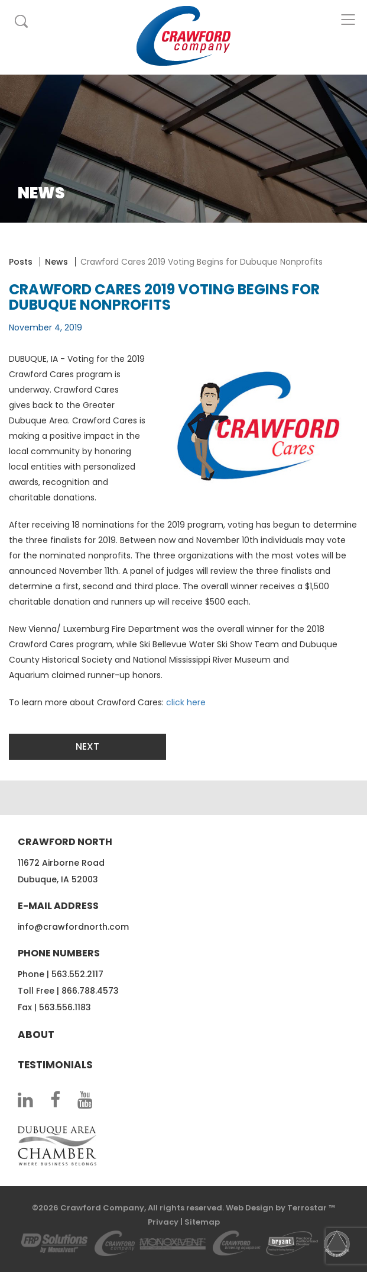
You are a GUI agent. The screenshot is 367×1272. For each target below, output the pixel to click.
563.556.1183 (65, 1007)
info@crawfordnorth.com (73, 927)
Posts (21, 262)
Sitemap (202, 1222)
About (36, 1034)
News (56, 262)
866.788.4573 (90, 991)
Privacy (163, 1222)
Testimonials (55, 1065)
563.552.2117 (77, 974)
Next (87, 746)
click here (186, 702)
